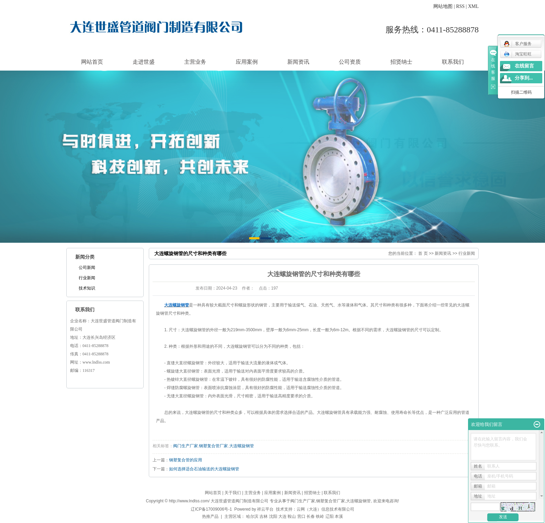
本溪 (339, 516)
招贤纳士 (401, 62)
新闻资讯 (298, 62)
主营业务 (195, 62)
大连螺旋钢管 (241, 445)
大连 (282, 516)
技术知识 (87, 288)
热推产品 (210, 516)
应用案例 (247, 62)
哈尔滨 (252, 516)
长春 (311, 516)
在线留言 (524, 66)
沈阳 (273, 516)
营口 (301, 516)
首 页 (422, 253)
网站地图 (443, 6)
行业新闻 (87, 277)
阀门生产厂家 (185, 445)
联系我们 (453, 62)
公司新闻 (87, 267)
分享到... (524, 78)
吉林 (263, 516)
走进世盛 (144, 62)
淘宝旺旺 (518, 54)
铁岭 (320, 516)
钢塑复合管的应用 (185, 460)
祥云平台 (265, 509)
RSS (460, 6)
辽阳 (329, 516)
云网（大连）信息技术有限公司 (325, 509)
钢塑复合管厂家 (213, 445)
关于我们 (232, 492)
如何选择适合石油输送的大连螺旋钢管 (204, 469)
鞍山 (292, 516)
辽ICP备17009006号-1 (211, 509)
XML (473, 6)
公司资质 (350, 62)
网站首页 (92, 62)
